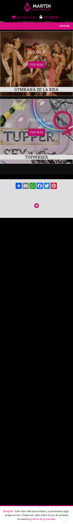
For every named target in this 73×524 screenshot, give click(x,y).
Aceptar (8, 511)
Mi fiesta (23, 17)
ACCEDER (50, 17)
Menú (64, 26)
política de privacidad (42, 519)
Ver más (37, 33)
